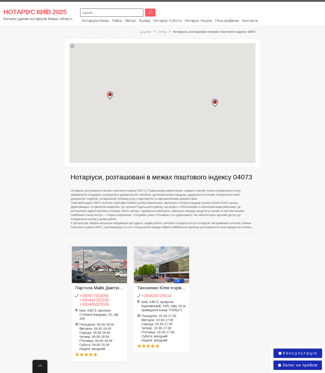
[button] (215, 102)
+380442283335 (94, 299)
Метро (130, 20)
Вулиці (144, 20)
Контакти (250, 20)
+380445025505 (94, 303)
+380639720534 (156, 295)
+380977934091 (94, 295)
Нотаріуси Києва (95, 20)
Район (117, 20)
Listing (162, 30)
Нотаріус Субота (167, 20)
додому (145, 30)
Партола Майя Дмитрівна (99, 287)
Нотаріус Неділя (198, 20)
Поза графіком (227, 20)
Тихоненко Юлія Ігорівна (161, 287)
